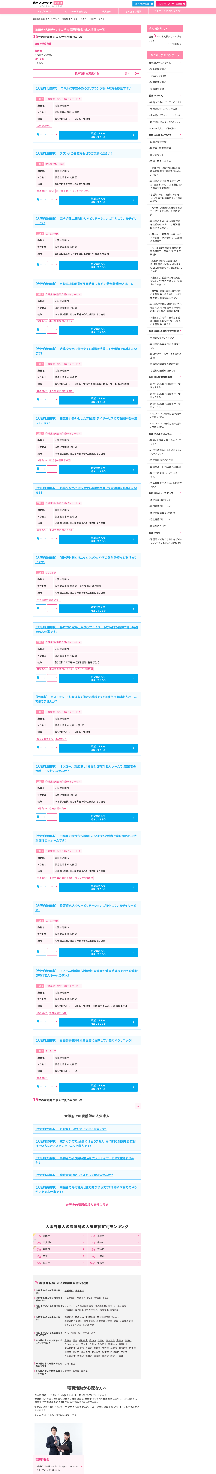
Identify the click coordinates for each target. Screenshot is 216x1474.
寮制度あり (89, 1321)
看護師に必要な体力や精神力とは (165, 345)
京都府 (67, 1371)
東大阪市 (96, 1352)
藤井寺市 (85, 1352)
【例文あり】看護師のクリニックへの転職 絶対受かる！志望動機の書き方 (166, 238)
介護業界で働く (158, 88)
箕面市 (105, 1348)
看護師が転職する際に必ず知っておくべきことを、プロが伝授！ (166, 541)
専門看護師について (160, 506)
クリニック (69, 1305)
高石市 (76, 1352)
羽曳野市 (123, 1348)
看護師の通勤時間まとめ (163, 370)
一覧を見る (175, 43)
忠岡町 (97, 1355)
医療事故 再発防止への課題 (165, 466)
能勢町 (89, 1355)
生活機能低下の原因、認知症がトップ (166, 484)
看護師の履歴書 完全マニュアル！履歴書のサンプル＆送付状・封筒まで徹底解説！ (166, 184)
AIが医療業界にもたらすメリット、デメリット (165, 452)
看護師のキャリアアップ (162, 337)
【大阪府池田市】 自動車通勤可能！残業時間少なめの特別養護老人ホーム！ (85, 283)
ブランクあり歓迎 (72, 1324)
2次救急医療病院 (84, 1305)
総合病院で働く (158, 69)
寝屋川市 (123, 1344)
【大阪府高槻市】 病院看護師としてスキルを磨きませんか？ (74, 1175)
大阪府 (84, 19)
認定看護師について (160, 499)
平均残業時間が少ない (108, 1317)
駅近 (116, 1321)
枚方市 (76, 1344)
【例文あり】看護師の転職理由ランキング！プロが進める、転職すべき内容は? (166, 281)
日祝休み (79, 1317)
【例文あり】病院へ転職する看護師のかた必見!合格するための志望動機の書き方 (165, 321)
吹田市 (101, 1340)
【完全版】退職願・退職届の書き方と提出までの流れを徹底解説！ (166, 211)
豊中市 (92, 1340)
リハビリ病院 (120, 1305)
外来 (66, 1332)
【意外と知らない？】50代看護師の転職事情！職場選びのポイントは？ (165, 171)
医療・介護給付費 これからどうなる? (166, 442)
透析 (93, 1332)
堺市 (75, 1340)
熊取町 (105, 1355)
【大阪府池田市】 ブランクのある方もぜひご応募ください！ (73, 153)
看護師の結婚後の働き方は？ (165, 363)
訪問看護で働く (158, 82)
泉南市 (105, 1352)
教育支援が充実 (104, 1321)
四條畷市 (114, 1352)
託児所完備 (88, 1324)
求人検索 (106, 11)
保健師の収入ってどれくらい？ (165, 115)
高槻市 (119, 1340)
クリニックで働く (158, 75)
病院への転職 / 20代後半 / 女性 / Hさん (165, 405)
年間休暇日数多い (73, 1321)
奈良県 (84, 1371)
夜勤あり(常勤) (84, 1297)
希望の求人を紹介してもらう (121, 135)
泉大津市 (110, 1340)
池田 (72, 1363)
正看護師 (69, 1290)
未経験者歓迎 (126, 1321)
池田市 (93, 19)
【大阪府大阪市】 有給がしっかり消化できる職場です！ (70, 1129)
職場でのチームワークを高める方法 (166, 355)
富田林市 (112, 1344)
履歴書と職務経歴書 (160, 148)
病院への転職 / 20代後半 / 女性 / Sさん (165, 395)
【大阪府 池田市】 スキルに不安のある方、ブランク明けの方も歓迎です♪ (83, 88)
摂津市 (67, 1352)
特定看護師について (160, 519)
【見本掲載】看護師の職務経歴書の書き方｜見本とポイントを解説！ (165, 251)
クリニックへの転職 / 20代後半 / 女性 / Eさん (166, 415)
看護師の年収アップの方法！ (164, 108)
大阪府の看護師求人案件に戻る (87, 1204)
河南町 (119, 1355)
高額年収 (69, 1317)
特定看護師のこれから (161, 460)
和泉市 (97, 1348)
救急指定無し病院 (103, 1305)
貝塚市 (128, 1340)
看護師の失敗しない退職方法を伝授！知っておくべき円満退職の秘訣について (165, 224)
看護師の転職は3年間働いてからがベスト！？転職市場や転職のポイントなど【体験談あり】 (166, 307)
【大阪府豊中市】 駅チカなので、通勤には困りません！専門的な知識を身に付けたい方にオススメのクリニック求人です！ (85, 1143)
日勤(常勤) (69, 1297)
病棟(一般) (75, 1332)
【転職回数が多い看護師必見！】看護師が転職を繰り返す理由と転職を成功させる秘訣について (166, 266)
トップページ (43, 11)
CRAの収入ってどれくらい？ (164, 128)
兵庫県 (76, 1371)
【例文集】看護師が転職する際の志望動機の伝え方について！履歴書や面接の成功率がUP (165, 294)
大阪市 (67, 1340)
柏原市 (113, 1348)
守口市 (67, 1344)
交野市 (124, 1352)
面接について (157, 154)
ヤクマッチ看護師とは (76, 11)
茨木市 (84, 1344)
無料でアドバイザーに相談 (170, 3)
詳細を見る (87, 135)
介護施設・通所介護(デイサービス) (81, 1309)
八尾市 (92, 1344)
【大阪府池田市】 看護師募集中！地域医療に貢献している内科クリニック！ (84, 1040)
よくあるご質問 (131, 11)
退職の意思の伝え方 (160, 161)
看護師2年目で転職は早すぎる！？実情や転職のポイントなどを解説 (166, 198)
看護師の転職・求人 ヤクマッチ (46, 19)
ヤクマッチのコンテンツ (166, 11)
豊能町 (80, 1355)
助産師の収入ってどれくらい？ (165, 121)
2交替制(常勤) (100, 1297)
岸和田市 (83, 1340)
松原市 (80, 1348)
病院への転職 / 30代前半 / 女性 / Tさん (165, 385)
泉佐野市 (102, 1344)
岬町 (112, 1355)
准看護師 (79, 1290)
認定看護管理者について (163, 512)
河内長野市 (70, 1348)
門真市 (132, 1348)
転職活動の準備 (158, 141)
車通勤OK (90, 1317)
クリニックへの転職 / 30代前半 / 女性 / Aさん (166, 425)
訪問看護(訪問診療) (110, 1309)
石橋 (66, 1363)
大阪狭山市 (70, 1355)
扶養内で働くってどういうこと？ (166, 102)
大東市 (89, 1348)
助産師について (158, 526)
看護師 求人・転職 (70, 19)
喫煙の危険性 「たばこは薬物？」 (163, 475)
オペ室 (86, 1332)
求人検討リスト (142, 3)
